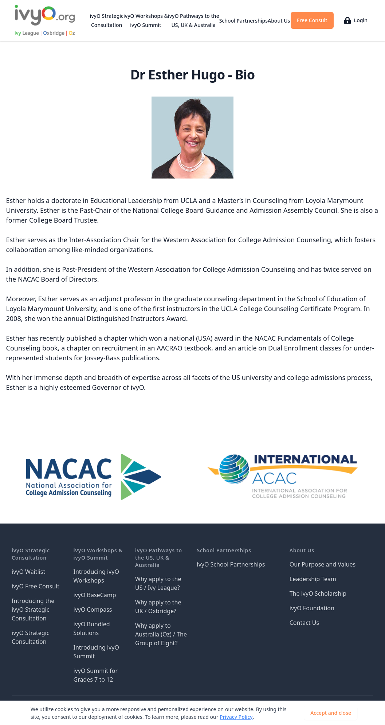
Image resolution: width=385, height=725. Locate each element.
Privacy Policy (236, 716)
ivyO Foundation (312, 608)
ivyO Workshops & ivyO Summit (145, 20)
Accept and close (330, 712)
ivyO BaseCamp (95, 595)
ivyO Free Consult (35, 586)
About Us (279, 20)
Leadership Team (313, 579)
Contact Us (304, 623)
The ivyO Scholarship (318, 593)
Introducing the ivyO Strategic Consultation (33, 609)
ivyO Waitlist (28, 572)
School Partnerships (243, 20)
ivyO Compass (93, 610)
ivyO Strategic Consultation (106, 20)
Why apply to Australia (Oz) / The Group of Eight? (161, 634)
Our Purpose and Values (323, 564)
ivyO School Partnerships (231, 564)
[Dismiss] (369, 713)
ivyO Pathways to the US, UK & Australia (193, 20)
